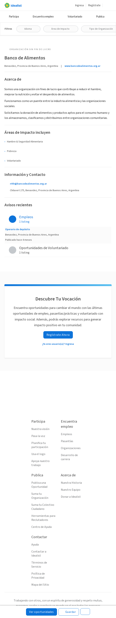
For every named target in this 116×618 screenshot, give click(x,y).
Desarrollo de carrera (69, 457)
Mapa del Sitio (40, 585)
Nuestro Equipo (70, 490)
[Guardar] (68, 612)
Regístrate (94, 5)
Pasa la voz (38, 436)
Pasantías (67, 441)
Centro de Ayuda (41, 527)
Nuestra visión (40, 429)
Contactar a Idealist (38, 554)
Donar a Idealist (71, 497)
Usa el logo (38, 454)
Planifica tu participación (39, 445)
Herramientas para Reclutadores (43, 518)
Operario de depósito (17, 229)
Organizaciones (71, 448)
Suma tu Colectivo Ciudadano (42, 507)
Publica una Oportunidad (39, 485)
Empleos (66, 434)
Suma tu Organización (39, 496)
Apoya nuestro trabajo (40, 463)
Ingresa (79, 5)
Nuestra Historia (71, 483)
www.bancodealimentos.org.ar (82, 66)
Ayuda (35, 545)
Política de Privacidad (38, 576)
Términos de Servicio (39, 565)
